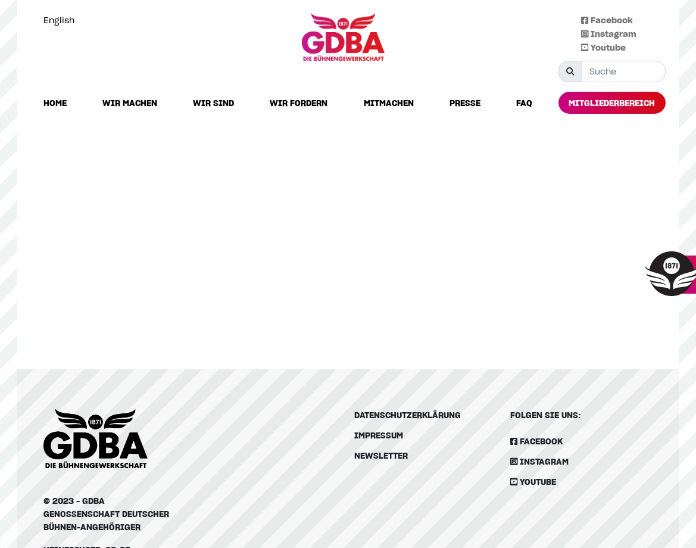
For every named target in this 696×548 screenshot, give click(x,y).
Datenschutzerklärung (407, 415)
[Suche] (624, 71)
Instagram (608, 33)
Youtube (603, 47)
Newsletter (381, 455)
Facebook (607, 20)
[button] (130, 103)
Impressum (378, 435)
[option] (61, 20)
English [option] (58, 20)
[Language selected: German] (61, 20)
